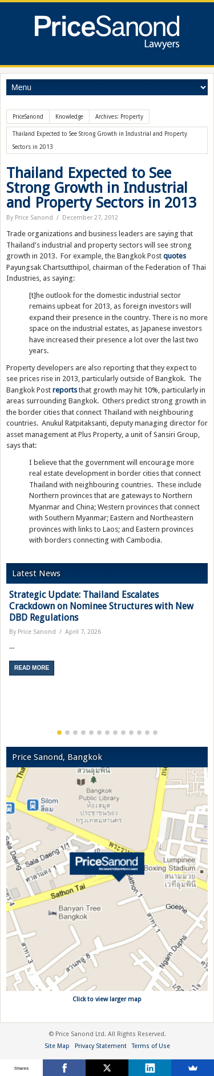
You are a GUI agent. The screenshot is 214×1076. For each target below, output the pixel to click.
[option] (107, 637)
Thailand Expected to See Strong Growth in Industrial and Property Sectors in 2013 (101, 187)
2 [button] (67, 732)
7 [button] (107, 732)
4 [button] (83, 732)
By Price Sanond (29, 217)
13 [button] (155, 732)
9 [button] (123, 732)
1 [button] (59, 732)
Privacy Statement (101, 1046)
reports (65, 390)
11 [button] (139, 732)
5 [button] (91, 732)
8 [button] (115, 732)
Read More (31, 668)
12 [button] (147, 732)
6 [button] (99, 732)
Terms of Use (151, 1046)
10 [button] (131, 732)
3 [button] (75, 732)
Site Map (57, 1046)
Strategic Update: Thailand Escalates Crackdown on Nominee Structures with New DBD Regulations (101, 606)
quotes (174, 256)
